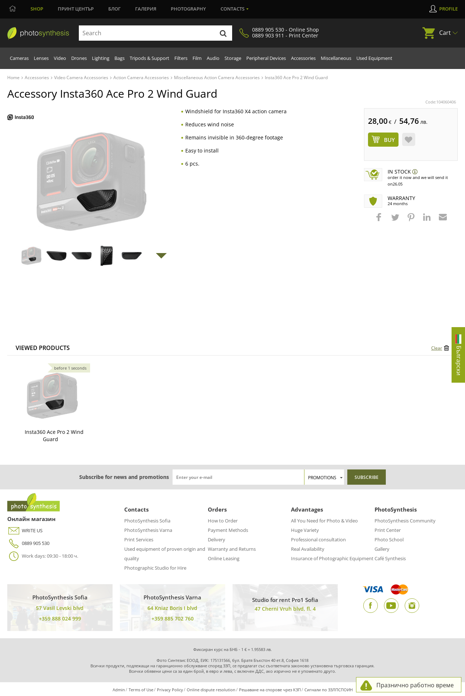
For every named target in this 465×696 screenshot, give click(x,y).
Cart (445, 33)
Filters (180, 58)
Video (60, 58)
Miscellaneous (336, 58)
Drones (79, 58)
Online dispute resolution (211, 689)
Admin (119, 689)
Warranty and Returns (232, 549)
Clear (436, 348)
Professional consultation (318, 539)
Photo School (389, 539)
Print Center (388, 530)
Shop (37, 8)
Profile (448, 8)
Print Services (138, 539)
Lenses (41, 58)
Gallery (382, 549)
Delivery (216, 539)
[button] (380, 220)
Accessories (303, 58)
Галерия (145, 8)
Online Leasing (223, 558)
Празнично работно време (415, 685)
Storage (233, 58)
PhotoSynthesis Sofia (147, 520)
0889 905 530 (28, 543)
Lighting (100, 58)
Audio (213, 58)
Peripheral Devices (266, 58)
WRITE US (25, 530)
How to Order (223, 520)
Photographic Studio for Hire (155, 568)
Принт (76, 8)
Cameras (19, 58)
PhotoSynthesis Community (405, 520)
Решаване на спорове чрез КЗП (270, 689)
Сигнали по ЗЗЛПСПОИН (328, 689)
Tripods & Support (149, 58)
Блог (114, 8)
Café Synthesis (390, 558)
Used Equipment (374, 58)
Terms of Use (141, 689)
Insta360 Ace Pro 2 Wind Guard (54, 435)
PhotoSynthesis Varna (148, 530)
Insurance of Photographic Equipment (332, 558)
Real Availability (307, 549)
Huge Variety (305, 530)
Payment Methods (228, 530)
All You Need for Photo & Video (324, 520)
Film (197, 58)
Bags (119, 58)
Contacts (232, 8)
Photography (188, 8)
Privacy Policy (170, 689)
